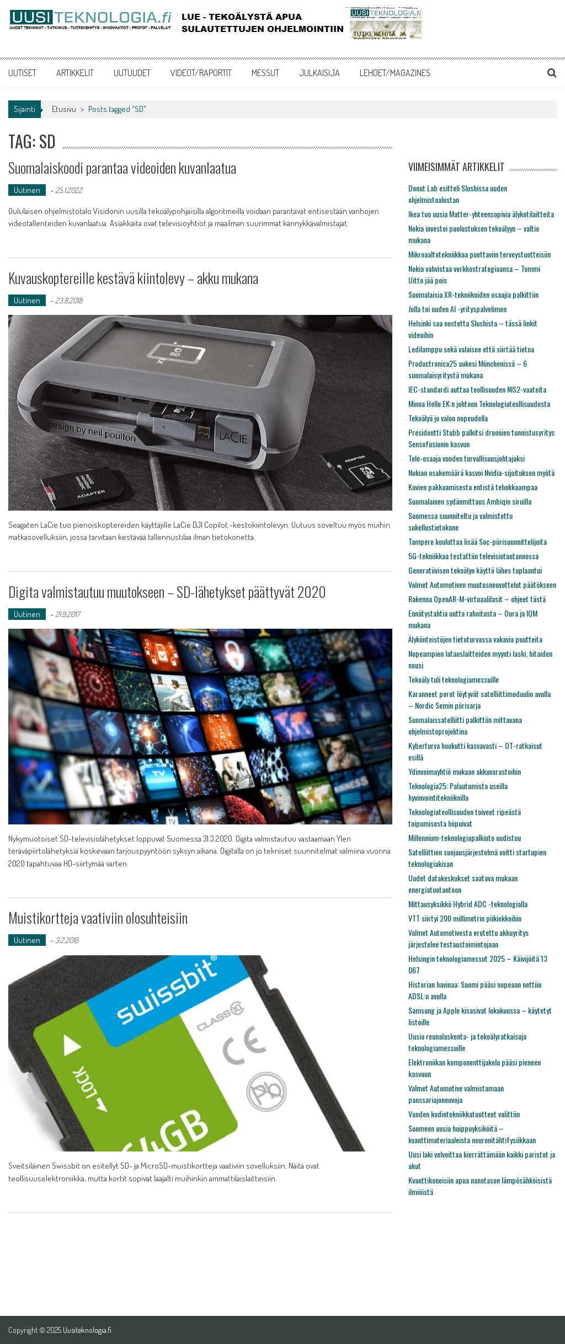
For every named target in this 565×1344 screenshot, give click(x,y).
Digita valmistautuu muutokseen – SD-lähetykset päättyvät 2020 (167, 591)
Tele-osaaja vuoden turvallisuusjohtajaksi (466, 458)
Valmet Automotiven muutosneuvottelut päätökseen (482, 584)
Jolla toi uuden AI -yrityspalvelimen (457, 308)
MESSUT (265, 72)
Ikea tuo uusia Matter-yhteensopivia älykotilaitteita (481, 213)
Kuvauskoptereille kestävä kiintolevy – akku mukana (133, 277)
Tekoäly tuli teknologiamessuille (453, 679)
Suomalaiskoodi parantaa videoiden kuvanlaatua (122, 167)
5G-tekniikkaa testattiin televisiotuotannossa (473, 555)
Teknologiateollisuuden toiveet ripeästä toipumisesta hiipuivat (464, 817)
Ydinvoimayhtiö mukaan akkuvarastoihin (464, 771)
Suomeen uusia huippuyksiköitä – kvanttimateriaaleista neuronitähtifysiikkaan (472, 1133)
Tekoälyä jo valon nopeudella (448, 418)
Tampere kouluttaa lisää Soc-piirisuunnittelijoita (477, 541)
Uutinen (27, 190)
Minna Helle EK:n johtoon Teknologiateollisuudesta (479, 403)
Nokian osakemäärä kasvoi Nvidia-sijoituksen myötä (481, 472)
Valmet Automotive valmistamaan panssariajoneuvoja (456, 1093)
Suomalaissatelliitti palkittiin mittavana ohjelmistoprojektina (465, 725)
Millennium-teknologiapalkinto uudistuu (464, 837)
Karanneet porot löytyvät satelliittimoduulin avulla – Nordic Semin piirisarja (479, 699)
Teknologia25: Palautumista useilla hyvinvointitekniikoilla (458, 791)
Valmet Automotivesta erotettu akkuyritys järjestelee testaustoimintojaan (468, 938)
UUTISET (22, 72)
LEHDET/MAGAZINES (395, 72)
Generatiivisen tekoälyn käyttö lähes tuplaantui (475, 570)
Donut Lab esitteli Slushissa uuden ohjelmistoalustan (457, 193)
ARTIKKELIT (75, 72)
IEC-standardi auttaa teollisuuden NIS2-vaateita (477, 389)
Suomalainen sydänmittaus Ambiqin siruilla (469, 501)
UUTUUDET (132, 72)
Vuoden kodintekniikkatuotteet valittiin (464, 1114)
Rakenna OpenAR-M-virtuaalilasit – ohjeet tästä (477, 598)
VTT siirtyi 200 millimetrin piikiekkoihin (464, 918)
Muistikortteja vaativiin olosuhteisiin (98, 917)
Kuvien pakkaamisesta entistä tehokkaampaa (472, 486)
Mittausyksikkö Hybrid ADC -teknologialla (467, 903)
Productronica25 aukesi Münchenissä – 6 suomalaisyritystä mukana (467, 369)
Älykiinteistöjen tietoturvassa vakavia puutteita (475, 639)
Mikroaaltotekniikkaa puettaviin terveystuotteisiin (479, 254)
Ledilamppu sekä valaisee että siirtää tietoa (471, 349)
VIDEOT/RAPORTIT (201, 72)
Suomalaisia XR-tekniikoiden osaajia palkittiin (473, 294)
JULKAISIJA (319, 72)
